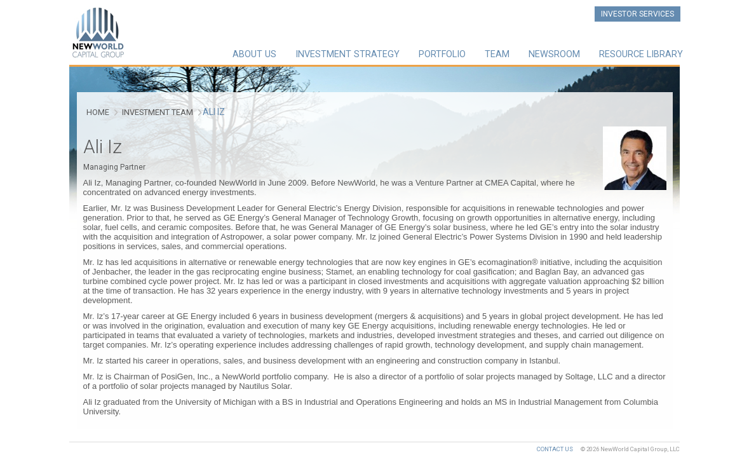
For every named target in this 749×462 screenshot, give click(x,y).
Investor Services (637, 14)
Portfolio (442, 54)
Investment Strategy (347, 54)
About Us (254, 54)
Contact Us (555, 448)
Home (97, 112)
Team (497, 54)
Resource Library (641, 54)
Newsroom (554, 54)
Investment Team (157, 112)
